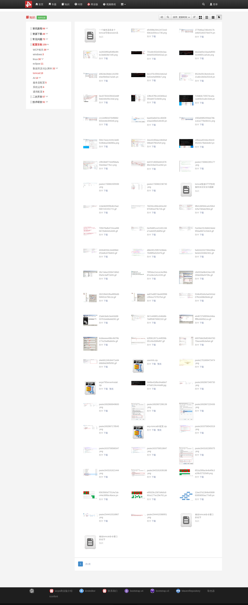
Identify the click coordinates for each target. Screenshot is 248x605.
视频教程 (109, 4)
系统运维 (37, 87)
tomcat (36, 73)
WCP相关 (38, 49)
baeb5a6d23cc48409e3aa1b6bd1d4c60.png (157, 121)
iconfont (54, 596)
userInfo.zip (152, 360)
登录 (214, 4)
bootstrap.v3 (162, 591)
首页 (39, 4)
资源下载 (37, 34)
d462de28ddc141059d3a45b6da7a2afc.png (108, 77)
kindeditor (90, 591)
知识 (65, 4)
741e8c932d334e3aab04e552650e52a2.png (157, 55)
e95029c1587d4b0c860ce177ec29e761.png (157, 495)
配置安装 (37, 44)
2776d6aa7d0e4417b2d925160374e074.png (205, 33)
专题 (52, 4)
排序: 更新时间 (181, 17)
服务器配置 (39, 82)
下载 (154, 36)
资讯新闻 (37, 28)
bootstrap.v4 (136, 591)
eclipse (36, 63)
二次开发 (37, 96)
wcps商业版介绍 (63, 591)
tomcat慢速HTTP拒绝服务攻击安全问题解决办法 (205, 187)
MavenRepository (191, 591)
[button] (123, 4)
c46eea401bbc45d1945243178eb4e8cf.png (204, 143)
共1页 (88, 564)
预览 (159, 364)
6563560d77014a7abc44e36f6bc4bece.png (108, 495)
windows (37, 54)
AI (34, 78)
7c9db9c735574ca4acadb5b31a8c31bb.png (205, 99)
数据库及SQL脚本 (42, 68)
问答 (79, 4)
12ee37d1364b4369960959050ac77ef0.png (204, 495)
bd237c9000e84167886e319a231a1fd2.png (156, 165)
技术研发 (37, 102)
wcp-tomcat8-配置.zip (157, 426)
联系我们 (112, 591)
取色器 (211, 591)
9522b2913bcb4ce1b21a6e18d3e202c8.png (205, 77)
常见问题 (37, 39)
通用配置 (37, 91)
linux (35, 59)
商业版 (92, 4)
